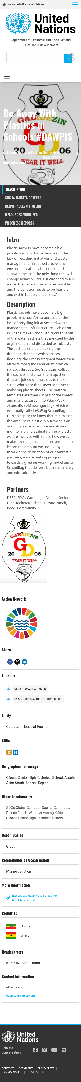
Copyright (26, 1068)
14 (15, 752)
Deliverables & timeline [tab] (23, 206)
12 (9, 752)
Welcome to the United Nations (23, 4)
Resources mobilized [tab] (21, 214)
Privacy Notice (12, 1072)
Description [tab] (15, 189)
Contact (8, 1068)
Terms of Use (35, 1072)
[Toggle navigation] (75, 4)
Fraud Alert (46, 1068)
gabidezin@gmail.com (20, 996)
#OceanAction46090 (17, 163)
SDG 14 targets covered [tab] (23, 197)
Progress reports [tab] (19, 223)
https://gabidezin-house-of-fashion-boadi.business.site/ (35, 898)
